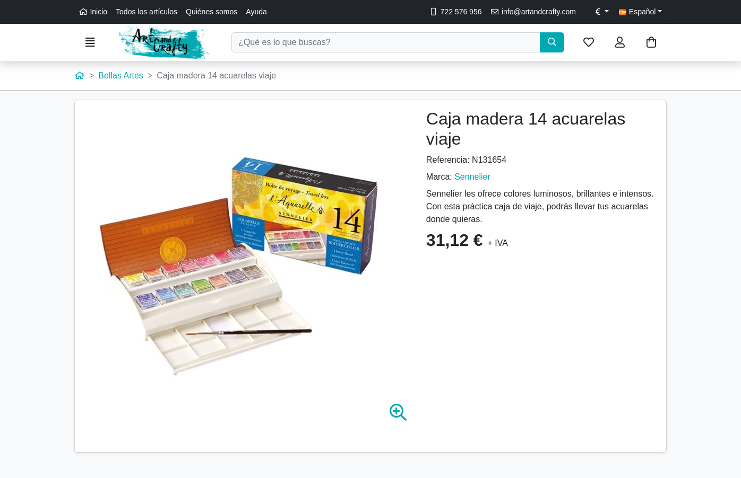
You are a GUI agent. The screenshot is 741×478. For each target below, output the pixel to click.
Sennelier (472, 176)
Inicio (93, 11)
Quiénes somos (211, 11)
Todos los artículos (146, 11)
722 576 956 (455, 11)
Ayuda (256, 11)
